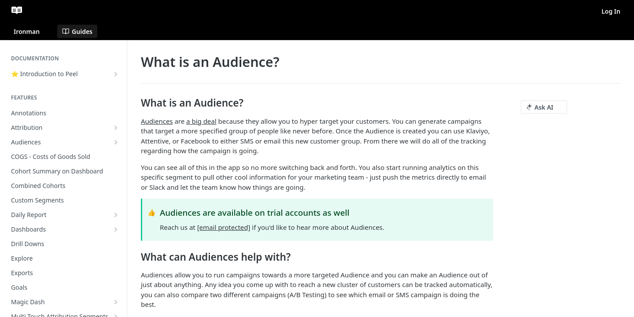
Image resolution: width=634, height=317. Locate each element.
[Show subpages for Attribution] (115, 127)
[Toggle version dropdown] (32, 31)
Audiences (157, 121)
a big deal (201, 121)
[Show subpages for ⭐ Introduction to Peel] (115, 73)
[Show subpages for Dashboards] (115, 229)
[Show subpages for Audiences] (115, 142)
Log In (610, 11)
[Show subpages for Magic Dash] (115, 302)
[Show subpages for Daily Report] (115, 214)
